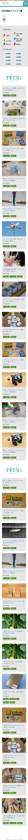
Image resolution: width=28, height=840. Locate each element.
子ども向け (9, 41)
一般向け (8, 35)
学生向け (8, 44)
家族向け (18, 44)
